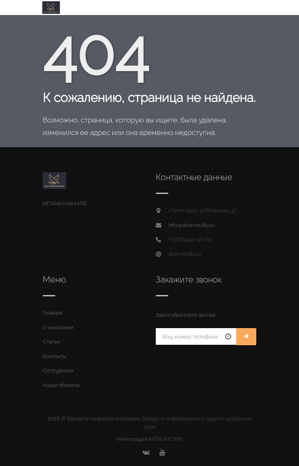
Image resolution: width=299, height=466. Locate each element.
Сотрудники (58, 370)
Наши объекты (61, 385)
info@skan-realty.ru (191, 225)
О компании (58, 327)
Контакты (54, 356)
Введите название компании (103, 418)
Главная (52, 313)
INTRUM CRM (165, 439)
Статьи (51, 342)
